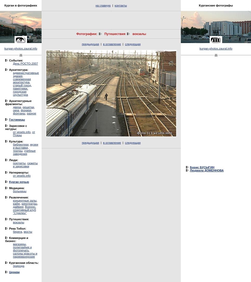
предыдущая (90, 44)
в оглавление (112, 44)
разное (31, 113)
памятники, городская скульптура (20, 91)
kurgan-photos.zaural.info (20, 48)
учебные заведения (24, 152)
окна (16, 110)
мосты (28, 231)
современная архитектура (22, 81)
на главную (103, 5)
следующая (133, 44)
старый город (22, 85)
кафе (16, 203)
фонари (26, 110)
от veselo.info (22, 132)
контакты (121, 5)
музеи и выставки (25, 146)
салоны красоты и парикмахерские (25, 255)
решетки (28, 107)
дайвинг (18, 206)
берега (17, 231)
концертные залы (25, 200)
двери (17, 107)
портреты (19, 163)
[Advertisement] (111, 20)
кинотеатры (29, 203)
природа (18, 265)
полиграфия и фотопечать (22, 249)
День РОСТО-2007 (25, 63)
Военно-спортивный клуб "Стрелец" (24, 210)
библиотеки (21, 144)
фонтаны (19, 113)
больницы (20, 191)
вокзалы (18, 222)
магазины (19, 244)
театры (18, 150)
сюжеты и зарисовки (25, 165)
